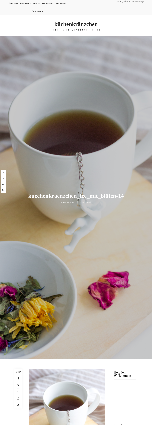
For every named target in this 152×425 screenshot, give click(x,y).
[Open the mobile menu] (146, 15)
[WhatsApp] (18, 398)
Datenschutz (48, 3)
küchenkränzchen (76, 24)
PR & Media (25, 3)
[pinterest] (3, 179)
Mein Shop (61, 3)
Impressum (37, 11)
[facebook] (3, 173)
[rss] (3, 190)
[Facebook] (18, 378)
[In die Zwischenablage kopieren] (18, 405)
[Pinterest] (18, 385)
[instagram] (3, 184)
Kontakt (36, 3)
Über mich (13, 3)
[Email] (18, 391)
